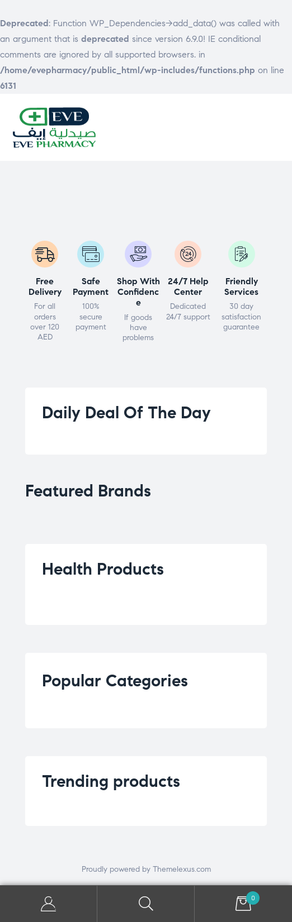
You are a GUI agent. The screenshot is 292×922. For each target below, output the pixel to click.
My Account (48, 904)
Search (146, 904)
